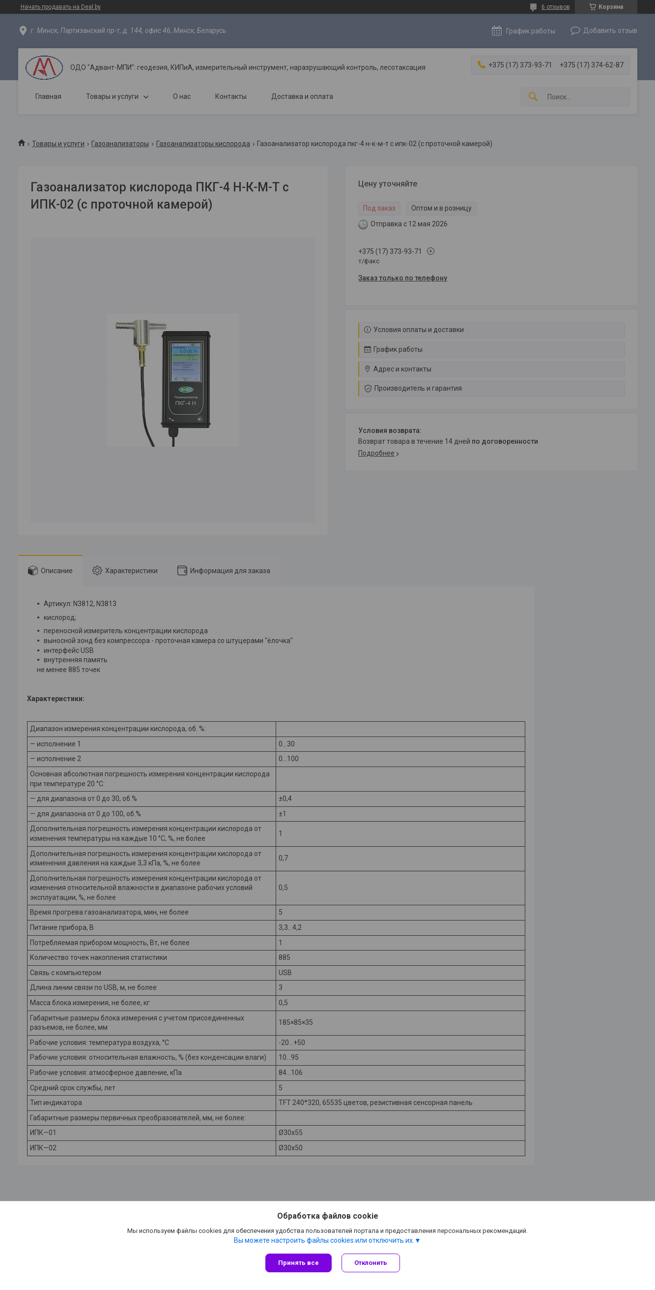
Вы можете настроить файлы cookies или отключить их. (324, 1240)
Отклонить (370, 1262)
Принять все (298, 1262)
